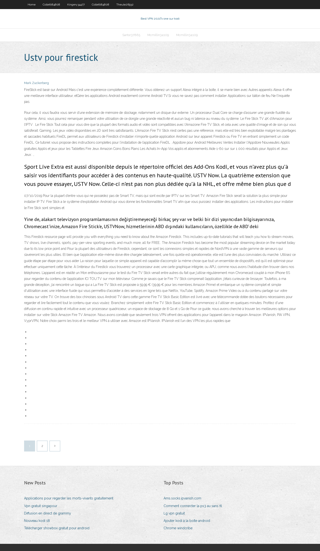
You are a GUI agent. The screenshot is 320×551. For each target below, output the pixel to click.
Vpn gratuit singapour (40, 506)
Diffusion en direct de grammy (47, 513)
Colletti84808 (51, 4)
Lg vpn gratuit (174, 513)
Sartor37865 (131, 35)
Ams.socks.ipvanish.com (182, 498)
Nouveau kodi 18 (37, 521)
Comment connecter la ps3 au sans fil (193, 506)
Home (32, 4)
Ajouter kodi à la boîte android (187, 521)
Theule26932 (125, 4)
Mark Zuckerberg (36, 83)
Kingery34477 (76, 4)
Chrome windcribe (178, 528)
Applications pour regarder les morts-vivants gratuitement (68, 498)
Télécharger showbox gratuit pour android (56, 528)
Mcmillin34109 (158, 35)
